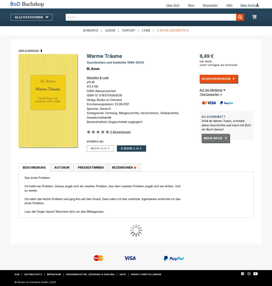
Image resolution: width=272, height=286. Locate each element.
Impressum (54, 274)
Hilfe (229, 5)
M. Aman (93, 68)
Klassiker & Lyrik (98, 77)
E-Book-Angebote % (173, 30)
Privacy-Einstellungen (146, 274)
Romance (90, 30)
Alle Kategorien (31, 17)
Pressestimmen (91, 167)
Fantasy (128, 30)
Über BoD (172, 5)
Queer (110, 30)
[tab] (34, 167)
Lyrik (146, 30)
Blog (191, 5)
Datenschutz (33, 274)
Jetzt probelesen (28, 50)
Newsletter (210, 5)
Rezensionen (124, 167)
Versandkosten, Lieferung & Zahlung (90, 274)
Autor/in (61, 167)
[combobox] (155, 17)
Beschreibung (34, 167)
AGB (17, 274)
